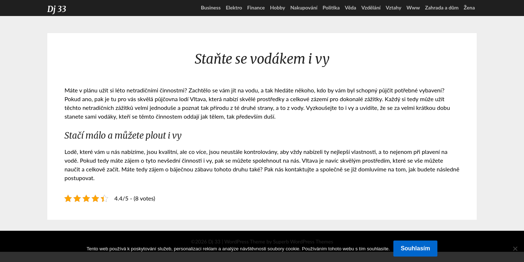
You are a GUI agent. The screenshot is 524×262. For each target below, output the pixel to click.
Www (413, 7)
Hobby (277, 7)
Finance (256, 7)
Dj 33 (56, 9)
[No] (515, 248)
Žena (469, 7)
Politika (331, 7)
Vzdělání (371, 7)
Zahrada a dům (441, 7)
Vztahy (393, 7)
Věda (350, 7)
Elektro (234, 7)
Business (211, 7)
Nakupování (304, 7)
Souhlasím (415, 248)
